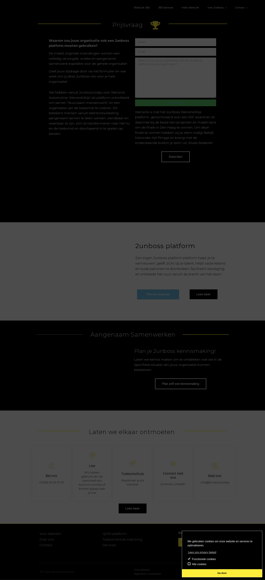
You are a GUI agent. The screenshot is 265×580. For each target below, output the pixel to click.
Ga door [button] (222, 573)
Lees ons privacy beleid (202, 552)
